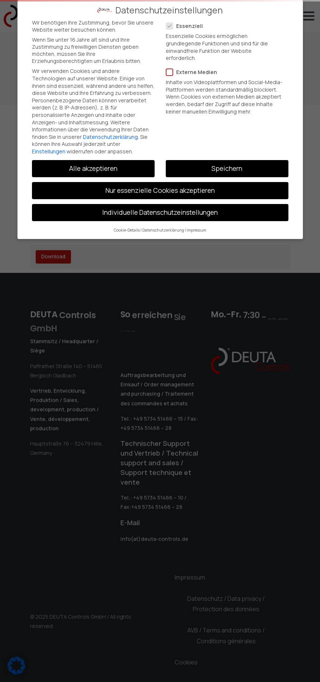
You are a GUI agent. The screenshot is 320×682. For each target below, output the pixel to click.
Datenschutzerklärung (110, 136)
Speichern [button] (226, 167)
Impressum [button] (196, 229)
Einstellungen (48, 150)
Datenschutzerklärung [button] (163, 229)
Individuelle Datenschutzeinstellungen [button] (160, 211)
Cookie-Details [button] (127, 229)
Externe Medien (194, 71)
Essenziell (187, 25)
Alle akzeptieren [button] (93, 167)
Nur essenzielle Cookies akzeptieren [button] (160, 189)
